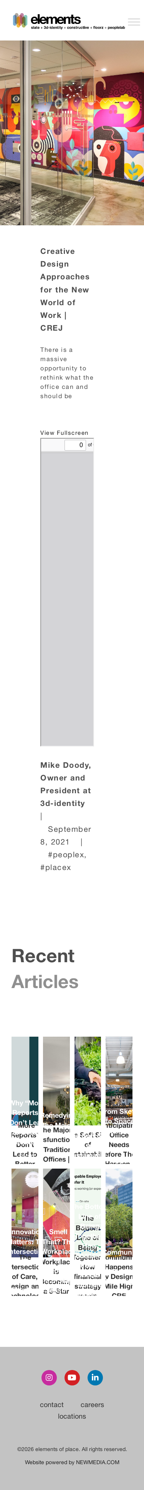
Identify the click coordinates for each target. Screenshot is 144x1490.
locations (72, 1416)
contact (52, 1404)
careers (92, 1404)
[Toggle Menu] (134, 21)
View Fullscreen (64, 432)
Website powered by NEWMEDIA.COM (72, 1462)
